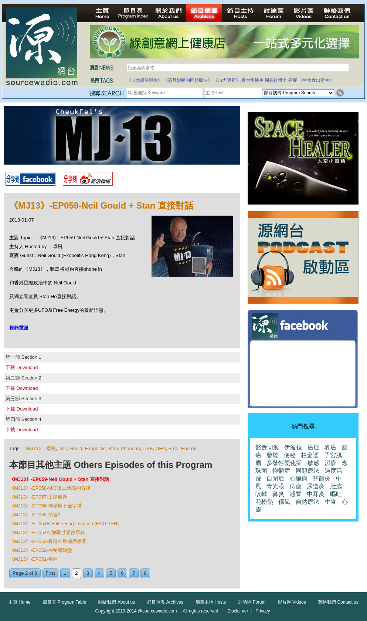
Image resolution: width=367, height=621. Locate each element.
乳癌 (330, 447)
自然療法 (307, 502)
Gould (75, 448)
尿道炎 (315, 486)
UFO (161, 448)
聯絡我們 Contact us (338, 602)
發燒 (272, 455)
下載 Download (22, 367)
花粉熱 (264, 502)
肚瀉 (336, 486)
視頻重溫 (18, 328)
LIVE (148, 448)
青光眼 (275, 486)
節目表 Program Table (64, 602)
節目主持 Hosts (211, 602)
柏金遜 (310, 455)
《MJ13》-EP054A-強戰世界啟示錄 (47, 532)
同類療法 (307, 471)
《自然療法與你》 (144, 80)
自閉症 (275, 478)
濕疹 (330, 463)
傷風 (284, 502)
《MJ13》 (33, 448)
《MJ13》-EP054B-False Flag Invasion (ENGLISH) (64, 523)
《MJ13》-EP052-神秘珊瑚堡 (40, 550)
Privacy (262, 611)
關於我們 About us (116, 602)
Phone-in (130, 448)
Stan (113, 448)
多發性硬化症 (284, 463)
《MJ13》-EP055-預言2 (35, 514)
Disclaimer (237, 611)
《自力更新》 (227, 80)
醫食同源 (267, 447)
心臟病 (298, 478)
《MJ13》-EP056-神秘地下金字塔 (45, 506)
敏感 (313, 463)
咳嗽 (261, 494)
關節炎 (321, 478)
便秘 (290, 455)
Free (174, 448)
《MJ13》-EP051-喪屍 (33, 559)
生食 (330, 502)
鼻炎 (278, 494)
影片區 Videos (292, 602)
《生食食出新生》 (316, 80)
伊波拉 (293, 447)
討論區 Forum (252, 602)
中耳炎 (315, 494)
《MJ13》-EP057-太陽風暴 (38, 497)
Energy (188, 448)
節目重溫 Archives (165, 602)
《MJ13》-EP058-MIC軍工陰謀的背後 (50, 488)
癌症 (292, 80)
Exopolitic (95, 448)
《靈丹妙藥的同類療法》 (187, 80)
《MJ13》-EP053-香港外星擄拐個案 (47, 541)
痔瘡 (296, 486)
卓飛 (51, 448)
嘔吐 (336, 494)
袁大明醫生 (252, 80)
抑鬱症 (281, 471)
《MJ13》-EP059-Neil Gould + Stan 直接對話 (59, 479)
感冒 (296, 494)
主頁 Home (19, 602)
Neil (62, 448)
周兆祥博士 (276, 80)
